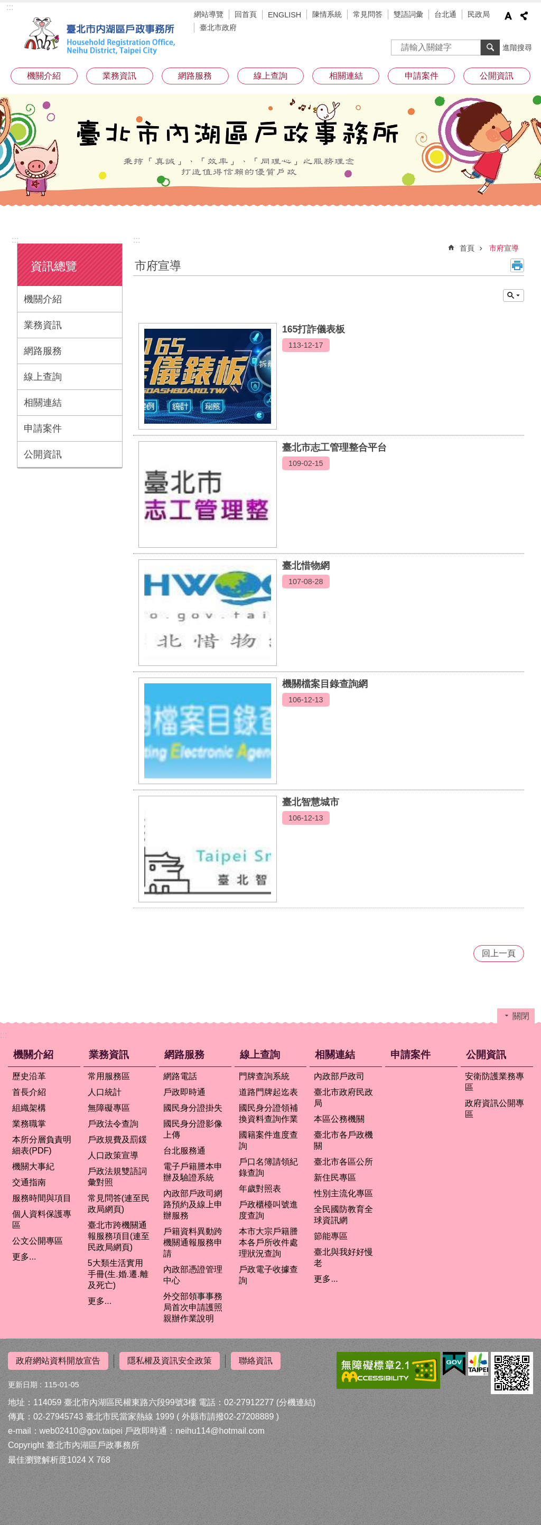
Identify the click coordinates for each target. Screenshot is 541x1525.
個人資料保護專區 (41, 1219)
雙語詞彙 (408, 14)
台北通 (445, 14)
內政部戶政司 (339, 1076)
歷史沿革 (29, 1076)
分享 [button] (524, 16)
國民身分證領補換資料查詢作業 (268, 1113)
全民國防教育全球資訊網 (343, 1215)
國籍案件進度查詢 (268, 1140)
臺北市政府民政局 (343, 1098)
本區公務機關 (339, 1118)
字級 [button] (508, 16)
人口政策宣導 (113, 1155)
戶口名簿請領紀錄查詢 (268, 1167)
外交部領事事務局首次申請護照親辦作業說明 (192, 1307)
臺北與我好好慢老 (343, 1257)
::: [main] (136, 239)
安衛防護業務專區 (494, 1082)
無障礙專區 (109, 1107)
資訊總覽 (54, 266)
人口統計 (105, 1092)
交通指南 (29, 1182)
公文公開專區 (37, 1240)
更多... (24, 1256)
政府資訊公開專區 (494, 1109)
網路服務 (195, 75)
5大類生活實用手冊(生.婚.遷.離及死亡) (118, 1274)
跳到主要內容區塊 (5, 5)
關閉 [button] (513, 295)
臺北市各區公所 (343, 1161)
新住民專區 (335, 1177)
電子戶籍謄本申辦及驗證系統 (192, 1172)
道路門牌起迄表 (268, 1092)
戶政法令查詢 (113, 1123)
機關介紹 (44, 75)
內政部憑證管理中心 (192, 1275)
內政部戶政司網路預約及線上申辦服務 (192, 1204)
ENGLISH (284, 15)
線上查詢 (270, 75)
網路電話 (180, 1076)
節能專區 (331, 1236)
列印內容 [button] (517, 265)
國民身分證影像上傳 (192, 1129)
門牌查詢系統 (264, 1076)
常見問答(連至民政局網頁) (119, 1204)
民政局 (479, 14)
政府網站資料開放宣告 (58, 1360)
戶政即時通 (184, 1092)
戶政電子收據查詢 (268, 1275)
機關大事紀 (33, 1166)
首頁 (467, 248)
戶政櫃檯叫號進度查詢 (268, 1210)
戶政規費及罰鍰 (117, 1139)
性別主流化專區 (343, 1193)
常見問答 (368, 14)
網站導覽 (208, 14)
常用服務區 (109, 1076)
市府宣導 (504, 248)
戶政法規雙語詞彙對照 (117, 1177)
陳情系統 (327, 14)
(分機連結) (296, 1401)
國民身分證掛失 (192, 1107)
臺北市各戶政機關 (343, 1140)
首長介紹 (29, 1092)
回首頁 (246, 14)
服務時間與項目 (41, 1198)
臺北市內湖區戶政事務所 (101, 36)
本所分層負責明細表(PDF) (41, 1145)
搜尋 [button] (490, 47)
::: (9, 7)
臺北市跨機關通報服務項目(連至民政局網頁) (119, 1236)
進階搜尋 (517, 47)
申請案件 (422, 75)
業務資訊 (119, 75)
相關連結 (346, 75)
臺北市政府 (218, 27)
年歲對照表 (260, 1188)
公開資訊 (497, 75)
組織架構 (29, 1107)
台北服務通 (184, 1150)
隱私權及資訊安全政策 (169, 1360)
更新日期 (23, 1384)
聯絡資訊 (256, 1360)
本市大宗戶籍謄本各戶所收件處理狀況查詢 (268, 1242)
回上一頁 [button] (499, 953)
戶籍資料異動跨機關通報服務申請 (192, 1242)
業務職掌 (29, 1123)
